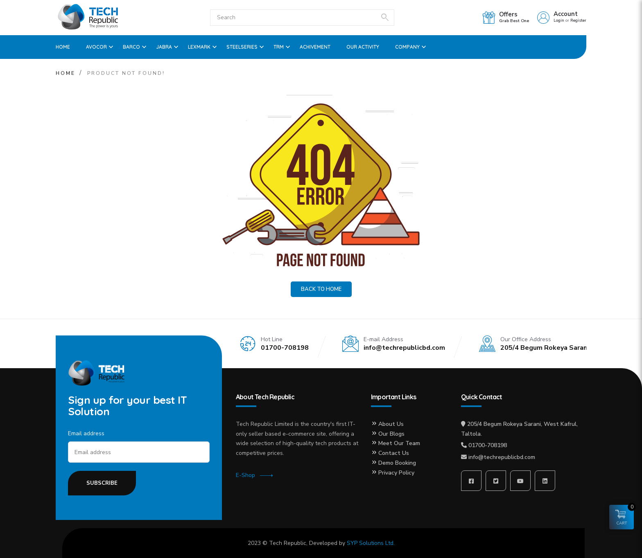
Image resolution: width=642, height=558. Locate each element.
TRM (279, 47)
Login (559, 20)
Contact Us (393, 453)
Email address (86, 433)
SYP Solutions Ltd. (371, 543)
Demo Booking (397, 463)
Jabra (164, 47)
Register (578, 20)
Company (407, 47)
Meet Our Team (399, 443)
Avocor (96, 47)
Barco (131, 47)
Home (63, 47)
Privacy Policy (396, 473)
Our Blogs (391, 434)
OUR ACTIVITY (362, 47)
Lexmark (199, 47)
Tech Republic (287, 543)
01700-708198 (487, 445)
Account (566, 14)
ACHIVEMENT (315, 47)
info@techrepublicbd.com (501, 457)
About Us (391, 424)
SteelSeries (242, 47)
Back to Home (321, 289)
